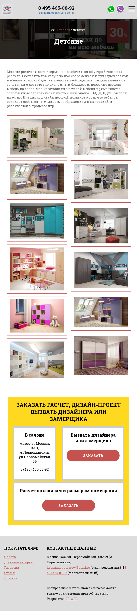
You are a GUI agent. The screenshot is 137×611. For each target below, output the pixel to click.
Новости (10, 578)
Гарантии (11, 567)
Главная (63, 30)
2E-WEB (72, 599)
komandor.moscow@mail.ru (69, 567)
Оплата (10, 557)
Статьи (9, 573)
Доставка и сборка (18, 562)
